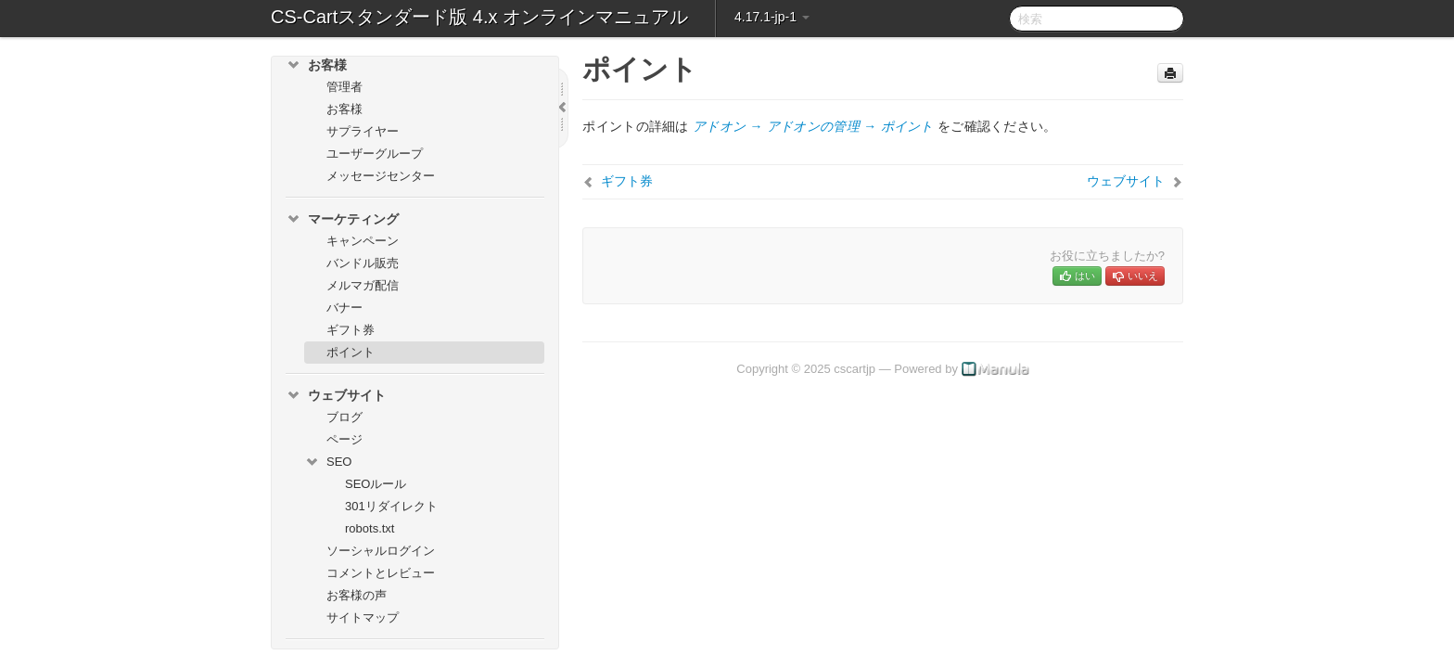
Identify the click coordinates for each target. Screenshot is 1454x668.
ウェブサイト (336, 395)
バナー (344, 308)
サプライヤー (362, 131)
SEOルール (375, 484)
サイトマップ (362, 617)
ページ (344, 439)
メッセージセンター (380, 176)
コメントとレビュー (380, 573)
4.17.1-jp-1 (772, 16)
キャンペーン (362, 241)
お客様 (316, 65)
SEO (327, 462)
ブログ (344, 417)
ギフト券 (350, 330)
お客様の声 (356, 595)
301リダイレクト (391, 506)
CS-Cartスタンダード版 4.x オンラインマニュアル (479, 16)
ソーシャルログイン (380, 551)
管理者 (344, 87)
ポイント (350, 352)
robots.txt (369, 528)
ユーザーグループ (374, 154)
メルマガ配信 (362, 285)
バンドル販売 (362, 263)
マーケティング (342, 219)
